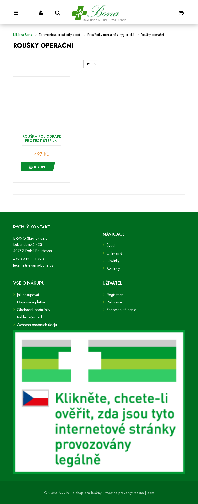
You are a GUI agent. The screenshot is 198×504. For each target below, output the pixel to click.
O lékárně (114, 253)
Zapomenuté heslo (121, 310)
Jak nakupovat (28, 294)
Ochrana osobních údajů (37, 325)
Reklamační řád (29, 317)
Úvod (111, 245)
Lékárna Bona (22, 34)
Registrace (115, 294)
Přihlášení (114, 302)
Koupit (38, 167)
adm (150, 492)
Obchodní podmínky (33, 310)
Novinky (113, 261)
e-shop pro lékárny (87, 492)
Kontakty (113, 268)
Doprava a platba (31, 302)
